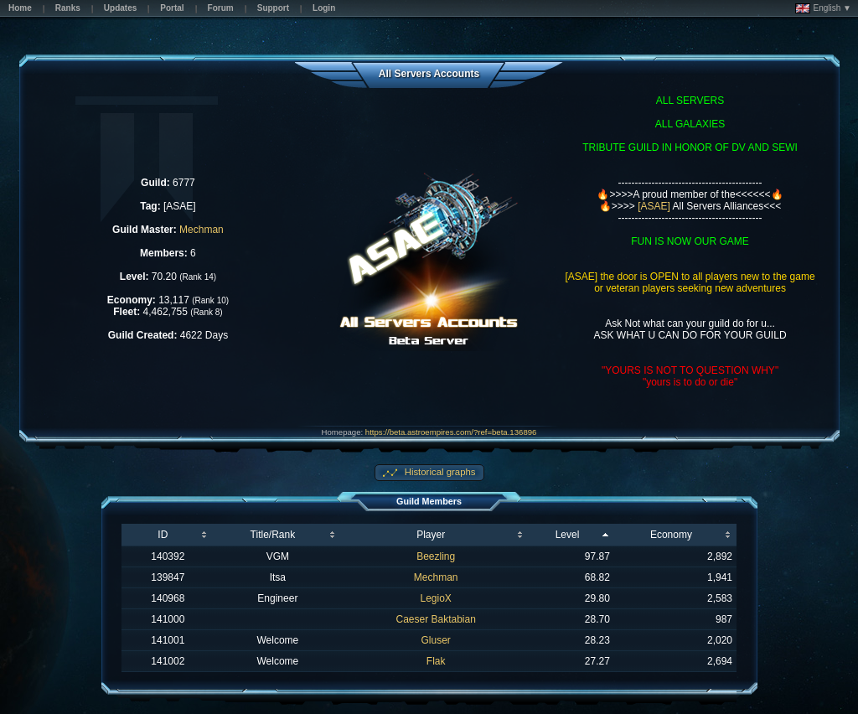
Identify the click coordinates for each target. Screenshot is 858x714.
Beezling (435, 556)
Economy (671, 535)
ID (163, 535)
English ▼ (823, 8)
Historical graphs (439, 472)
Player (430, 535)
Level (568, 535)
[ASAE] (654, 206)
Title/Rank (273, 535)
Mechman (201, 229)
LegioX (436, 598)
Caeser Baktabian (435, 619)
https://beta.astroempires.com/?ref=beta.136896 (451, 432)
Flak (436, 661)
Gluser (436, 640)
